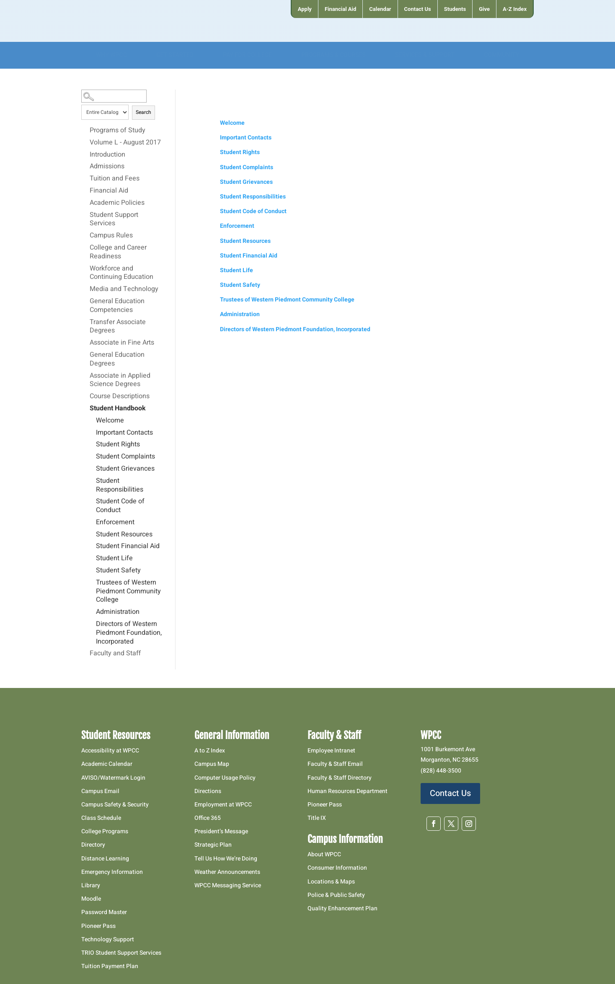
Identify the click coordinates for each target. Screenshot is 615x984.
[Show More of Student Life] (92, 558)
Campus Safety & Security (115, 804)
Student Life (114, 558)
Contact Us (450, 793)
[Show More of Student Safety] (92, 570)
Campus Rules (111, 235)
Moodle (91, 898)
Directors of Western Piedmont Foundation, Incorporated (129, 633)
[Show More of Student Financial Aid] (92, 546)
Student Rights (118, 444)
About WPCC (324, 854)
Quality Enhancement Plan (343, 908)
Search (143, 112)
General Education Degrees (117, 359)
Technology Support (107, 939)
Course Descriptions (120, 396)
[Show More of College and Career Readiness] (85, 247)
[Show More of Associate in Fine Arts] (85, 342)
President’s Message (221, 831)
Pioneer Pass (98, 926)
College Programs (104, 831)
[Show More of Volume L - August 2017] (85, 142)
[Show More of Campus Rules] (85, 235)
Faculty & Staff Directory (340, 777)
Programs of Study (117, 130)
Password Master (104, 912)
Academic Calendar (106, 764)
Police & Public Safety (336, 895)
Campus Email (100, 791)
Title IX (317, 818)
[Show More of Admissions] (85, 166)
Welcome (110, 420)
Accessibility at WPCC (110, 750)
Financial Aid (109, 191)
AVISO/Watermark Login (113, 777)
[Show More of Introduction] (85, 154)
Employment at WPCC (223, 804)
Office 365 (207, 818)
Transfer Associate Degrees (118, 327)
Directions (207, 791)
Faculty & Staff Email (335, 764)
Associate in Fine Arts (122, 343)
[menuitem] (304, 9)
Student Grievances (125, 469)
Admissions (107, 166)
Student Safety (118, 570)
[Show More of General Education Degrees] (85, 354)
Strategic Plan (213, 844)
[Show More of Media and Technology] (85, 289)
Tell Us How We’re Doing (225, 858)
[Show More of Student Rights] (92, 444)
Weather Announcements (227, 872)
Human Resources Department (348, 791)
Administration (118, 612)
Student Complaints (125, 456)
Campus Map (211, 764)
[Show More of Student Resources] (92, 534)
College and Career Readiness (118, 252)
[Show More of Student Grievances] (92, 468)
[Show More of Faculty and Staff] (85, 653)
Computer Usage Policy (225, 777)
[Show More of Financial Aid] (85, 190)
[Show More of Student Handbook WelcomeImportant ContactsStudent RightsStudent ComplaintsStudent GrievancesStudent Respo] (85, 408)
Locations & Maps (331, 881)
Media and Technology (124, 289)
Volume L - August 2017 (125, 142)
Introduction (107, 155)
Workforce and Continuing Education (121, 273)
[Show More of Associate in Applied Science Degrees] (85, 375)
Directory (93, 844)
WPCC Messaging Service (227, 885)
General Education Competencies (117, 306)
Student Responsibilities (119, 486)
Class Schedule (101, 818)
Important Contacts (124, 433)
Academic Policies (117, 203)
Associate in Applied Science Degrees (120, 380)
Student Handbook (118, 408)
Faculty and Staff (115, 653)
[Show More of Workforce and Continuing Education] (85, 268)
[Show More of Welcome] (92, 420)
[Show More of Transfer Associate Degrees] (85, 322)
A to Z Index (209, 750)
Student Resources (124, 534)
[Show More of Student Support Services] (85, 215)
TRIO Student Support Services (121, 952)
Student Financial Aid (128, 546)
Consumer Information (337, 867)
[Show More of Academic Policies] (85, 202)
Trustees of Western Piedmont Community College (128, 591)
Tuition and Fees (115, 178)
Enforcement (115, 522)
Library (90, 885)
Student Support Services (114, 220)
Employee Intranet (331, 750)
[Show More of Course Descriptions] (85, 396)
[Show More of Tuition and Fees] (85, 178)
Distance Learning (105, 858)
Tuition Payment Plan (109, 966)
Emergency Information (112, 872)
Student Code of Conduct (120, 506)
